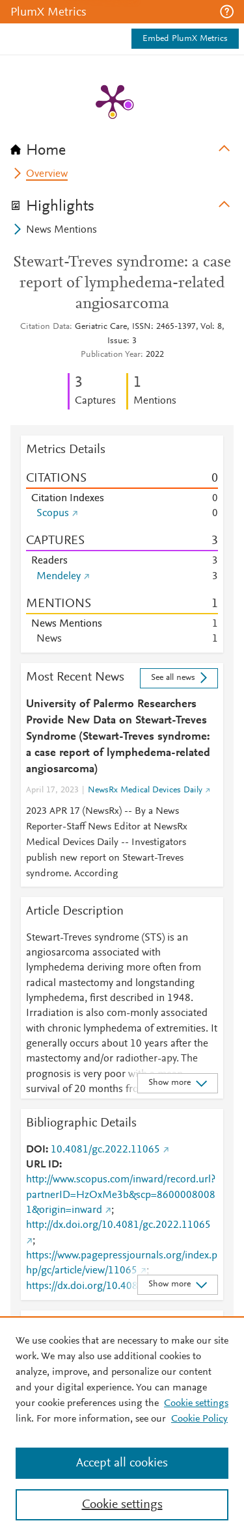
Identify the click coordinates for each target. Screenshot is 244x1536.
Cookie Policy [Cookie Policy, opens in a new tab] (199, 1419)
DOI (36, 1150)
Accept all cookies (122, 1463)
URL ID (42, 1165)
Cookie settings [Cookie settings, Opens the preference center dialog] (122, 1504)
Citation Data (45, 327)
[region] (122, 1426)
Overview (47, 174)
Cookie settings (196, 1403)
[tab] (122, 146)
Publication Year (111, 354)
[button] (227, 12)
